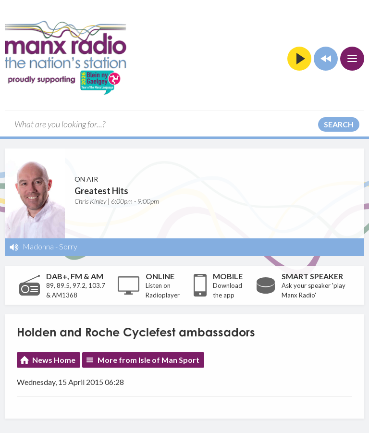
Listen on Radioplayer (163, 290)
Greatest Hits (101, 191)
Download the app (227, 290)
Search (339, 124)
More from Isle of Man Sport (148, 359)
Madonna (38, 246)
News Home (53, 359)
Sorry (68, 246)
